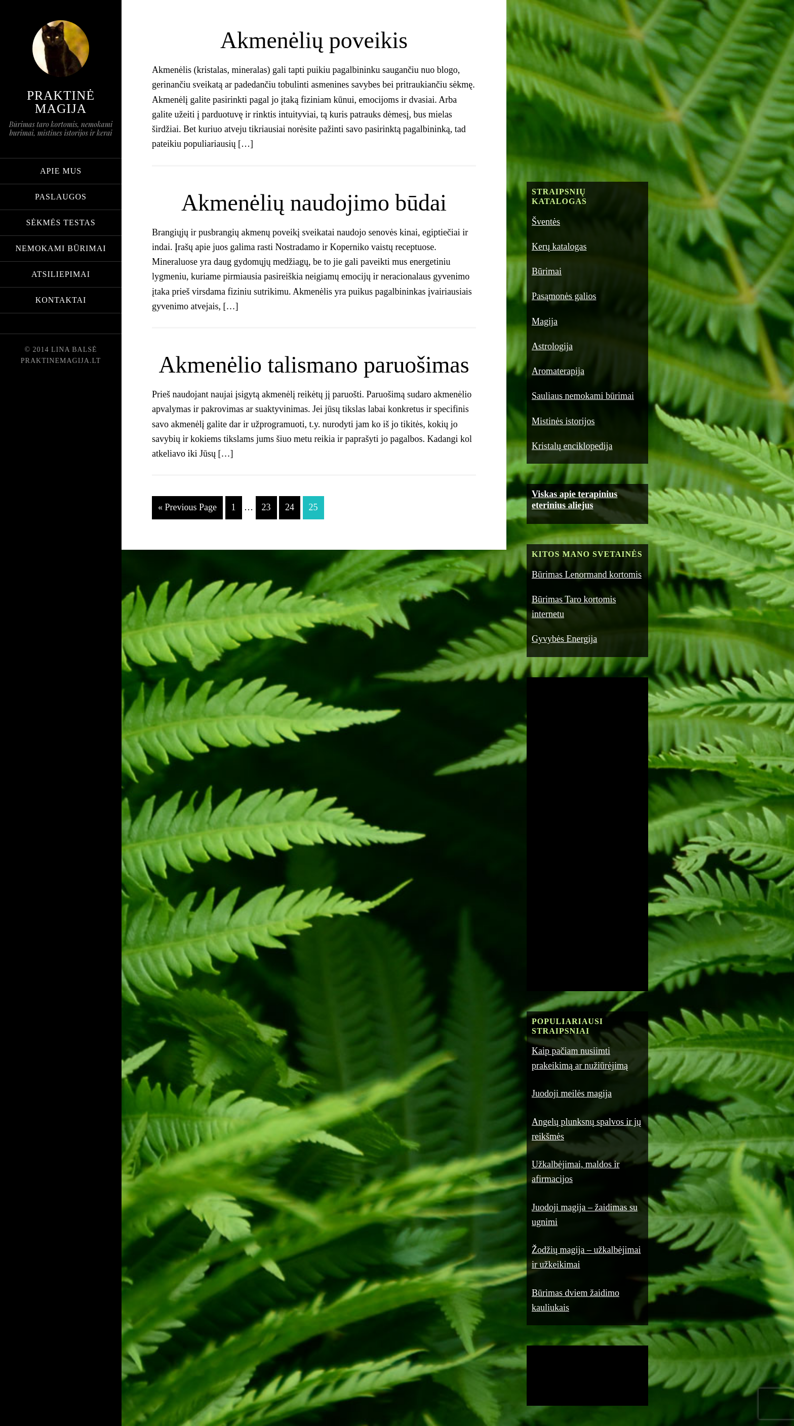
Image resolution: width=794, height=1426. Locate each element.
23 (266, 538)
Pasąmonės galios (564, 296)
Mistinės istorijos (563, 421)
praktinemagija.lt (61, 360)
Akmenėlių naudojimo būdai (314, 202)
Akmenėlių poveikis (314, 39)
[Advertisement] (603, 93)
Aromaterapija (558, 371)
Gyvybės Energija (564, 639)
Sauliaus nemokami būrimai (583, 396)
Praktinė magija (61, 102)
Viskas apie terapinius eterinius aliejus (574, 499)
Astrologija (552, 346)
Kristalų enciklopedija (572, 446)
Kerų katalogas (559, 246)
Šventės (546, 222)
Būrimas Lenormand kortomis (587, 574)
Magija (545, 321)
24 (289, 538)
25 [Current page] (313, 538)
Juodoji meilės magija (572, 1093)
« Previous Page (187, 538)
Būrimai (547, 271)
